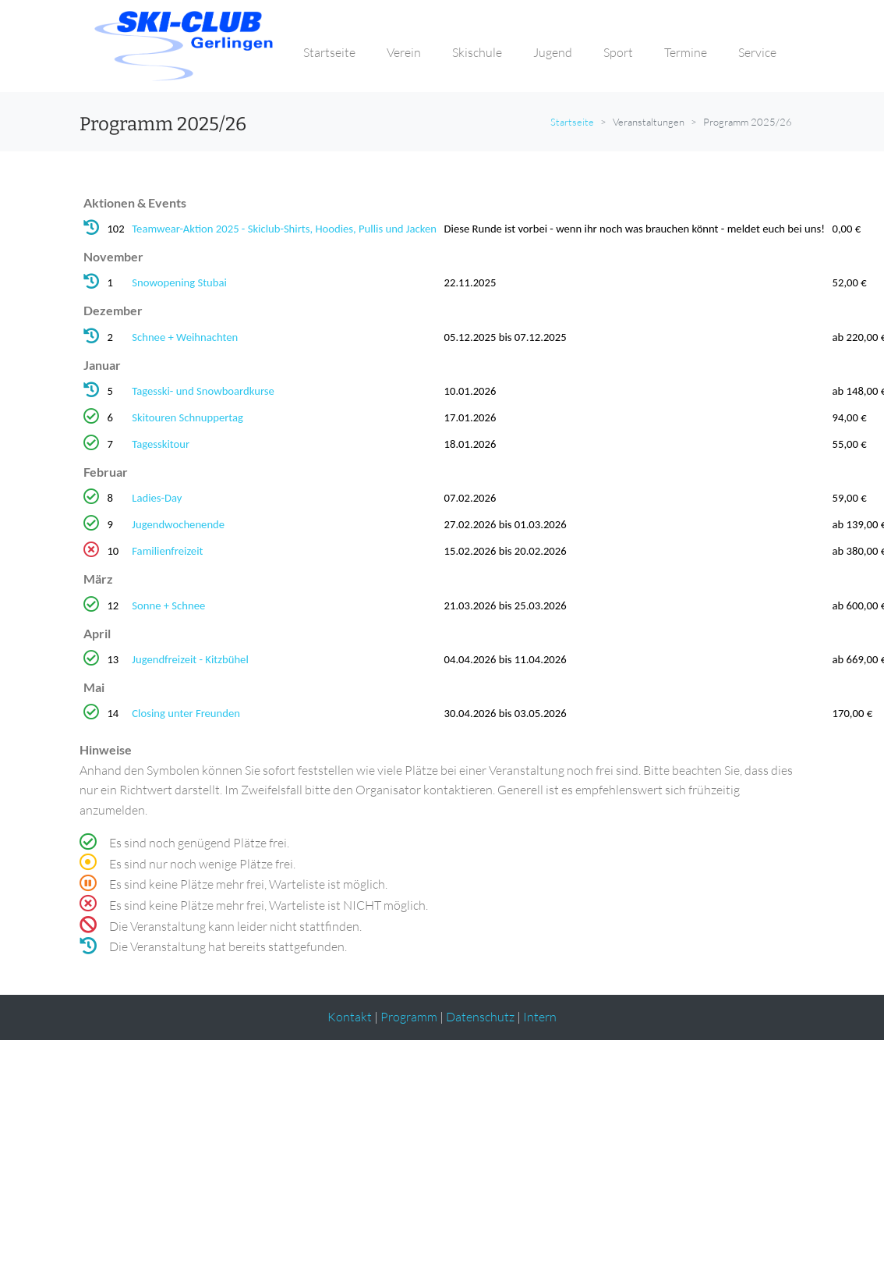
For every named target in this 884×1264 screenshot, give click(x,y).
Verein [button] (404, 52)
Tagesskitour (160, 444)
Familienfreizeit (167, 551)
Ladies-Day (157, 498)
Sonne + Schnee (168, 605)
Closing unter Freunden (186, 713)
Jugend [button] (552, 52)
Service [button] (757, 52)
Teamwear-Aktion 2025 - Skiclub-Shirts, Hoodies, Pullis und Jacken (284, 229)
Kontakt (349, 1016)
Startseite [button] (329, 52)
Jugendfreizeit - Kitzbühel (190, 659)
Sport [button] (618, 52)
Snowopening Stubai (179, 282)
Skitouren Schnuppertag (187, 417)
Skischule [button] (477, 52)
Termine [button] (685, 52)
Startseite (572, 121)
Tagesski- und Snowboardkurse (203, 391)
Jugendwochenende (178, 524)
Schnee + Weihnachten (185, 337)
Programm (408, 1016)
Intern (540, 1016)
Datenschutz (480, 1016)
